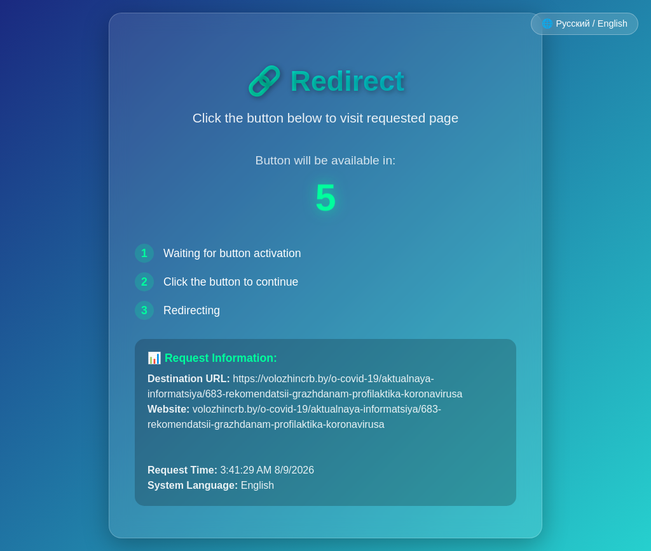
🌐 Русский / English (584, 23)
